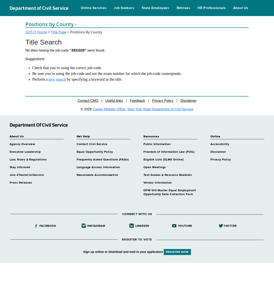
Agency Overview (22, 144)
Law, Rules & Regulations (28, 159)
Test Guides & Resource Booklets (167, 175)
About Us (240, 8)
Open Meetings (154, 167)
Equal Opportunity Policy (95, 151)
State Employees (155, 8)
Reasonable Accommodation (97, 175)
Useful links (114, 100)
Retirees (183, 8)
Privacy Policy (162, 100)
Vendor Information (157, 182)
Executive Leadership (25, 151)
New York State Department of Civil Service (161, 109)
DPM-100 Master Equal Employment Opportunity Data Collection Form (169, 192)
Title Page (59, 32)
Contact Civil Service (92, 144)
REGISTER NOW (177, 252)
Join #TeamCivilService (27, 175)
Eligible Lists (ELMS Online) (163, 159)
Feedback (137, 100)
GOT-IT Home (36, 32)
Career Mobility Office (109, 109)
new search (57, 79)
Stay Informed (20, 167)
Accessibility (219, 144)
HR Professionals (212, 8)
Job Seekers (124, 8)
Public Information (157, 144)
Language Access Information (98, 167)
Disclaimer (188, 100)
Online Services (93, 8)
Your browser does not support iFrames (137, 284)
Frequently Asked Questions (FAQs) (103, 159)
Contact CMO (87, 100)
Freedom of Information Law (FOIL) (169, 151)
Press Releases (21, 182)
